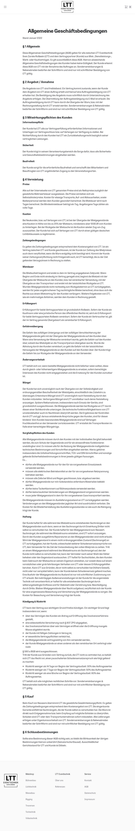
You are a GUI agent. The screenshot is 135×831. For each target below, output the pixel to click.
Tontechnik (30, 811)
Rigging (29, 799)
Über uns (59, 780)
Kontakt (88, 780)
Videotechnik (31, 818)
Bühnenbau (31, 780)
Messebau (30, 792)
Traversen (30, 805)
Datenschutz (90, 792)
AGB (86, 786)
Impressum (89, 799)
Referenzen (60, 786)
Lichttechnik (31, 786)
